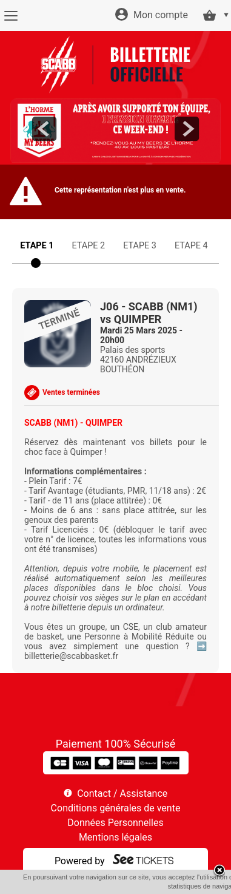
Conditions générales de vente (116, 808)
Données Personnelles (115, 822)
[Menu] (10, 16)
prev (44, 129)
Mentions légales (115, 837)
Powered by (80, 861)
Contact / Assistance (122, 793)
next (186, 129)
